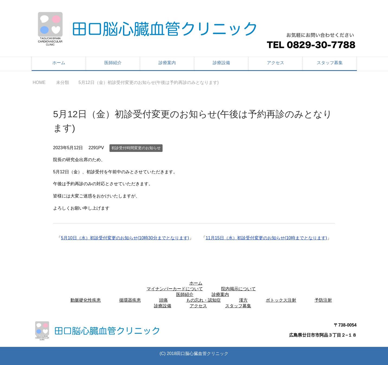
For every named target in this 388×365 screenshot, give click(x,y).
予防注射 (323, 300)
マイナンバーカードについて (175, 288)
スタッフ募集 (330, 62)
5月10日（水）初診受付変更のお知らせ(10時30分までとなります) (125, 238)
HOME (39, 82)
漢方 (243, 300)
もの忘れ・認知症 (203, 300)
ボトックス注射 (281, 300)
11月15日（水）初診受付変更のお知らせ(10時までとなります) (266, 238)
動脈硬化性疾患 (85, 300)
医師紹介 (113, 62)
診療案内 (167, 62)
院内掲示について (238, 288)
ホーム (58, 62)
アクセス (275, 62)
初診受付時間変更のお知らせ (136, 148)
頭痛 (163, 300)
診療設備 (221, 62)
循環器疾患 (130, 300)
